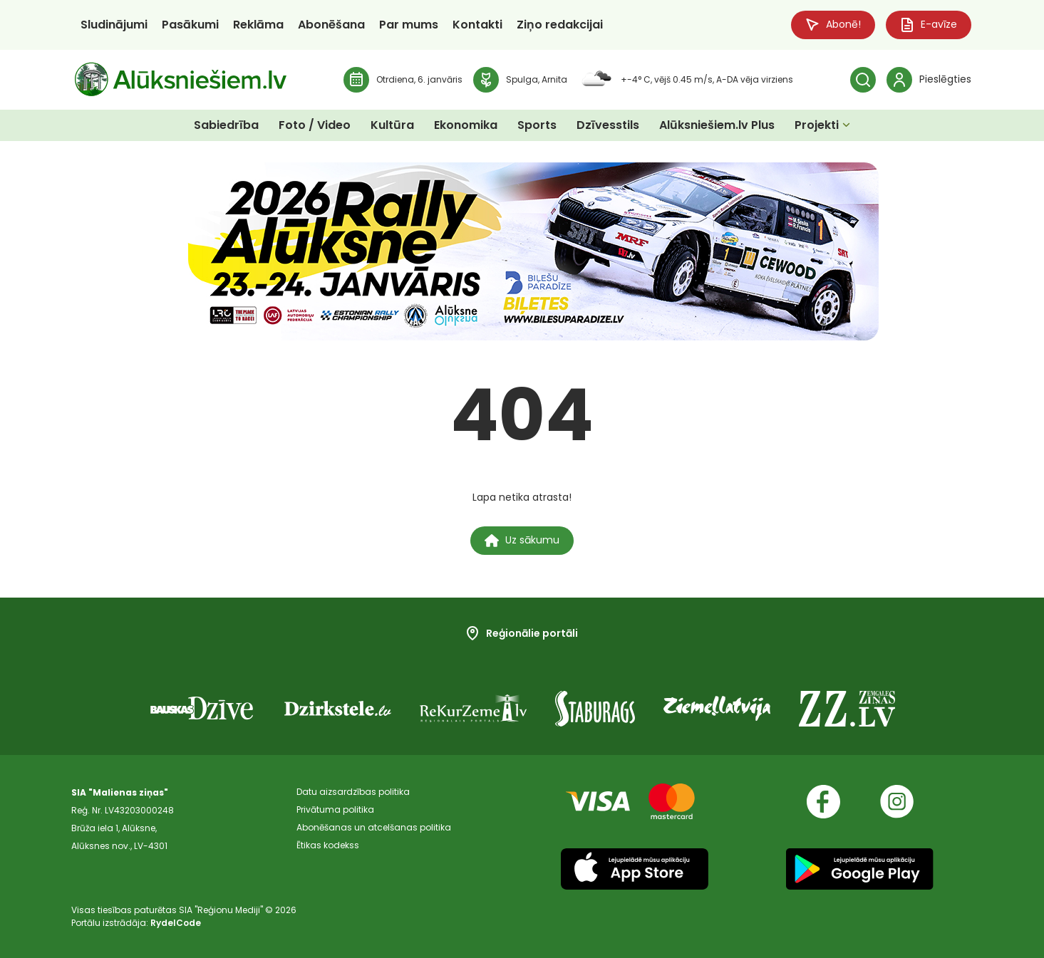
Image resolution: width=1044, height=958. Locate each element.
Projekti (817, 125)
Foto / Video (315, 125)
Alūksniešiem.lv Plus (717, 125)
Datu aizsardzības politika (353, 792)
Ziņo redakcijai (560, 24)
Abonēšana (331, 24)
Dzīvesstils (608, 125)
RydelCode (175, 923)
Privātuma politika (335, 810)
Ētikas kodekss (327, 846)
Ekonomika (465, 125)
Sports (537, 125)
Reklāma (258, 24)
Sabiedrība (226, 125)
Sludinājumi (114, 24)
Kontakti (477, 24)
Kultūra (392, 125)
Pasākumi (190, 24)
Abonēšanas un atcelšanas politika (373, 828)
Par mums (408, 24)
